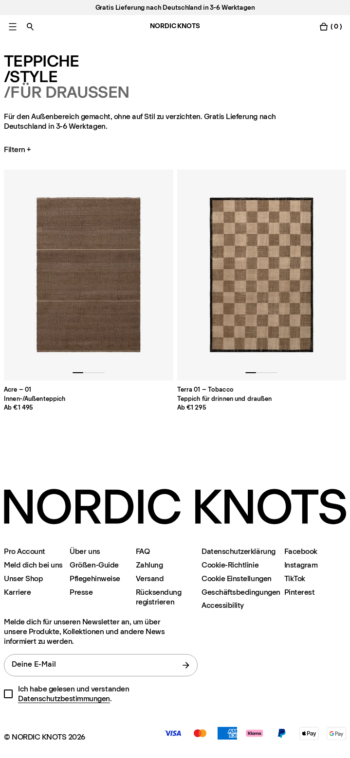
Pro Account (24, 551)
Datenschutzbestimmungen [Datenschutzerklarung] (64, 698)
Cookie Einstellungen (236, 578)
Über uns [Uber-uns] (85, 551)
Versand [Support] (150, 578)
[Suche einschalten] (30, 26)
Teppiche (41, 61)
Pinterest (299, 592)
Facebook (300, 551)
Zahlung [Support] (149, 564)
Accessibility (223, 605)
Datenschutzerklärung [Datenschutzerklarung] (238, 551)
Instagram (301, 564)
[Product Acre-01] (88, 275)
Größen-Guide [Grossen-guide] (94, 564)
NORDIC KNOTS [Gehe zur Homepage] (175, 26)
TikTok (294, 578)
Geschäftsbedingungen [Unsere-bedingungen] (241, 592)
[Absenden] (186, 665)
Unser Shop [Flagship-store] (23, 578)
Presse (81, 592)
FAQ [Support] (143, 551)
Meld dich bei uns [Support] (33, 564)
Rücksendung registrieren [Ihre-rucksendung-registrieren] (159, 596)
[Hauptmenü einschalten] (12, 26)
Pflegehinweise (95, 578)
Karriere (17, 592)
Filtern (18, 150)
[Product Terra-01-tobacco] (262, 275)
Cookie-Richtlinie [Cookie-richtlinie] (230, 564)
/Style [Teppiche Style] (30, 77)
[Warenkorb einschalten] (330, 26)
